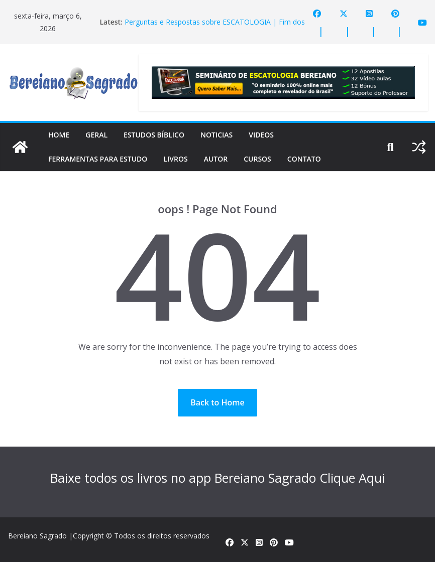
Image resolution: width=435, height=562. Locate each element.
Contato (304, 159)
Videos (261, 134)
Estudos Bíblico (154, 134)
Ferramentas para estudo (97, 159)
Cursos (257, 159)
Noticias (216, 134)
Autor (216, 159)
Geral (96, 134)
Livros (175, 159)
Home (58, 134)
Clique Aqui (352, 477)
